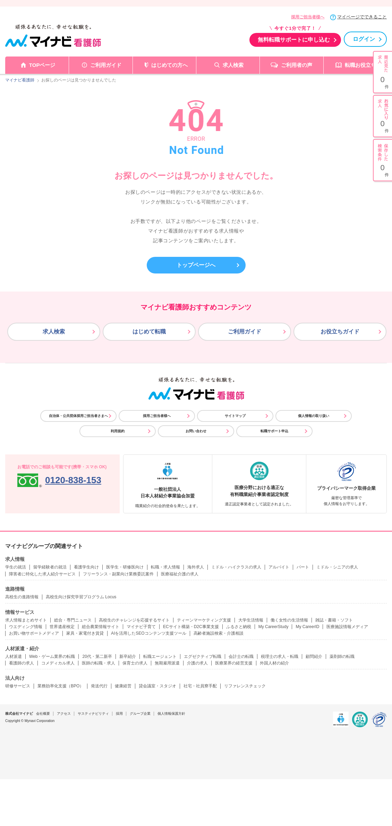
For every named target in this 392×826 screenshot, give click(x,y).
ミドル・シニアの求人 (337, 567)
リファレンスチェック (245, 686)
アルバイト (279, 567)
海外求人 (195, 567)
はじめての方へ (169, 65)
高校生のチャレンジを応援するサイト (134, 620)
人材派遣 (13, 656)
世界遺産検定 (62, 626)
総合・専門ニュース (73, 620)
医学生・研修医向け (125, 567)
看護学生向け (86, 567)
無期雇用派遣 (167, 663)
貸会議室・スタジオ (157, 686)
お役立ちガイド (340, 331)
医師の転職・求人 (98, 663)
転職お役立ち (360, 65)
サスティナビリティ (93, 713)
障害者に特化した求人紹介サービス (42, 574)
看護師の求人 (21, 663)
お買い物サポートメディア (34, 633)
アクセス (64, 713)
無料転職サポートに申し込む (294, 40)
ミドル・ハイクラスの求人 (236, 567)
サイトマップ (235, 416)
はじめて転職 (149, 331)
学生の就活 (15, 567)
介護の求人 (197, 663)
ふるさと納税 (238, 626)
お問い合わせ (196, 431)
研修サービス (17, 686)
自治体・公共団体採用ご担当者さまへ (78, 416)
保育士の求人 (134, 663)
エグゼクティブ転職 (202, 656)
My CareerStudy (273, 626)
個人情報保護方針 (171, 713)
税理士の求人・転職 (279, 656)
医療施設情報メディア (347, 626)
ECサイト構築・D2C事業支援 (191, 626)
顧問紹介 (314, 656)
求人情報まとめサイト (26, 620)
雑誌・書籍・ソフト (334, 620)
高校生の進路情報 (22, 596)
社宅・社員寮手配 (200, 686)
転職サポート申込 (274, 431)
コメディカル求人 (58, 663)
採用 (119, 713)
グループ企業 (140, 713)
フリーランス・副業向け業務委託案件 (118, 574)
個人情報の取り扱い (313, 416)
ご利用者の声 (296, 65)
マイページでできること (362, 16)
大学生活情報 (250, 620)
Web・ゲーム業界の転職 (52, 656)
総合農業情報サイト (100, 626)
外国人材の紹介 (274, 663)
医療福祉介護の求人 (179, 574)
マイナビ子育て (141, 626)
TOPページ (42, 65)
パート (303, 567)
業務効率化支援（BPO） (60, 686)
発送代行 (99, 686)
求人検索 (233, 65)
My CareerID (307, 626)
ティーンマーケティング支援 (204, 620)
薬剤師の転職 (342, 656)
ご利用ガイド (105, 65)
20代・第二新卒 (97, 656)
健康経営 (123, 686)
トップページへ (196, 265)
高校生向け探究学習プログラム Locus (81, 596)
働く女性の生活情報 (289, 620)
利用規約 (118, 431)
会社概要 (43, 713)
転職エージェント (160, 656)
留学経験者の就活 (50, 567)
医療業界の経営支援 (234, 663)
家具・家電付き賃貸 (85, 633)
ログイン (364, 39)
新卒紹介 (127, 656)
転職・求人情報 (165, 567)
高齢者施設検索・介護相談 (219, 633)
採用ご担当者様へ (307, 17)
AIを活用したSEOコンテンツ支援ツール (148, 633)
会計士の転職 (241, 656)
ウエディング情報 (25, 626)
